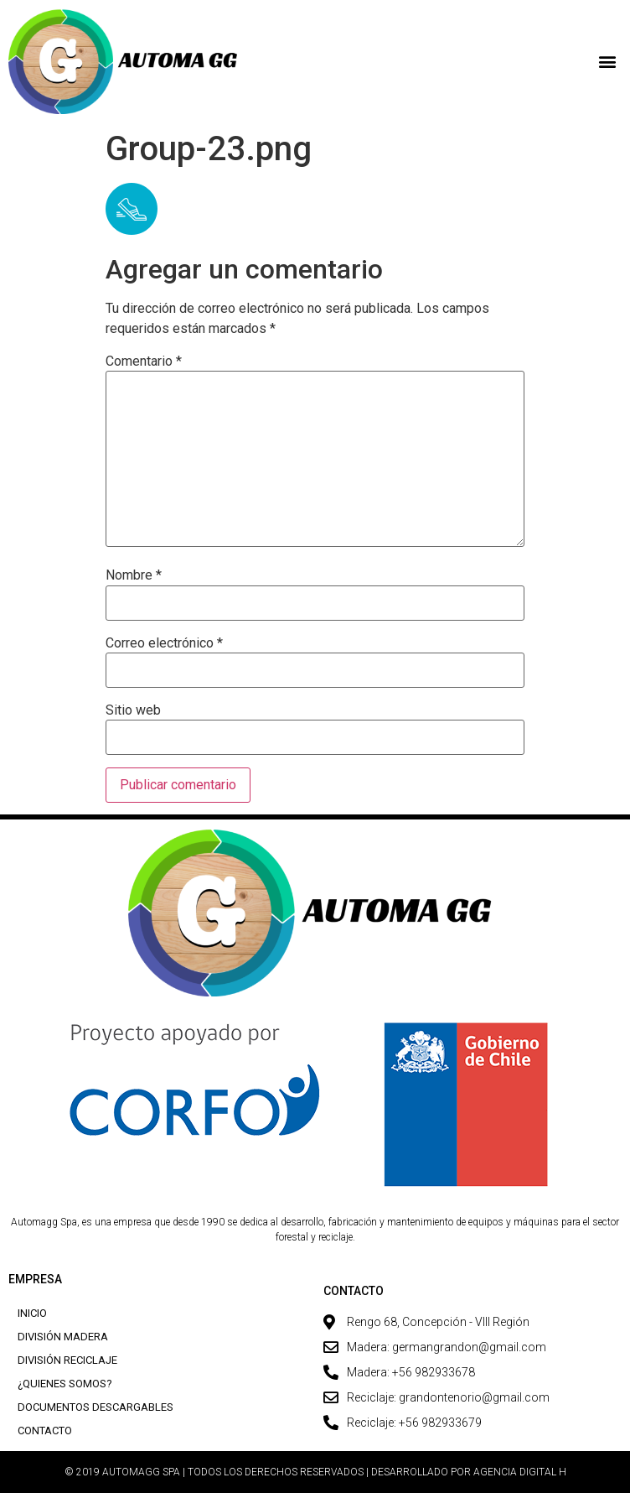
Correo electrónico (164, 643)
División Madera (63, 1336)
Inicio (32, 1313)
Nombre (134, 575)
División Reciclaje (67, 1360)
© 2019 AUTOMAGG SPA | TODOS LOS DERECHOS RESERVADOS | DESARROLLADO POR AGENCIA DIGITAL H (315, 1472)
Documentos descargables (95, 1407)
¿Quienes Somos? (65, 1383)
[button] (608, 61)
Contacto (45, 1430)
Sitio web (133, 710)
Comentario (144, 361)
